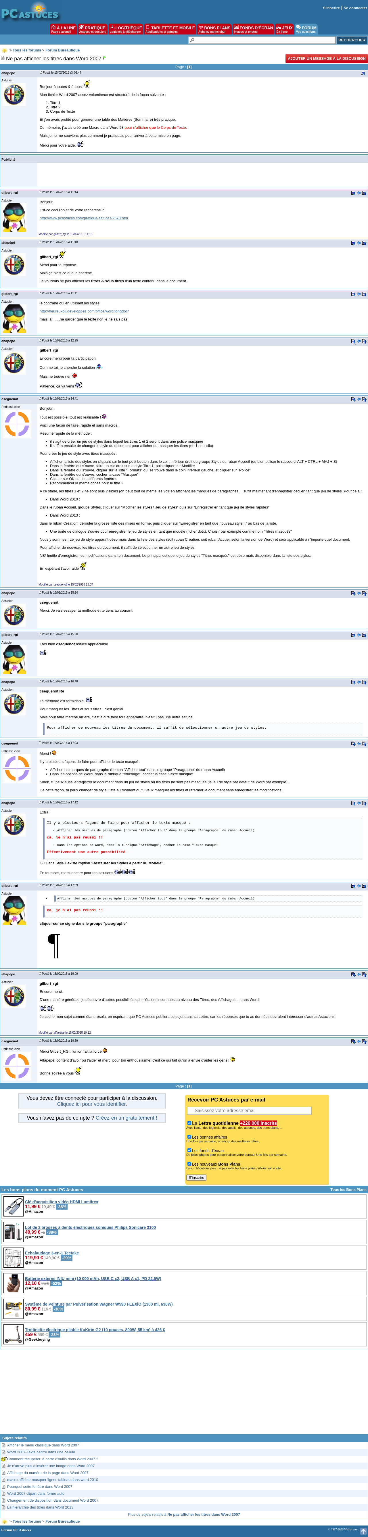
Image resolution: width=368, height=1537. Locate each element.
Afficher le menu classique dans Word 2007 (43, 1445)
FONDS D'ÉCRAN (253, 29)
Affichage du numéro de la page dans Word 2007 (48, 1473)
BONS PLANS (214, 29)
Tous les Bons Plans (348, 1189)
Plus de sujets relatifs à (184, 1514)
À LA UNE (63, 29)
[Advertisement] (184, 1394)
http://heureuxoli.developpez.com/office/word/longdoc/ (84, 311)
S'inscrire (331, 8)
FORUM (306, 29)
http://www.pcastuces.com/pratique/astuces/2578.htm (84, 218)
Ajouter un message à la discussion (327, 58)
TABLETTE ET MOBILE (170, 29)
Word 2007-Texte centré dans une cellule (41, 1452)
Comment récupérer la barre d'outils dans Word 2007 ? (52, 1459)
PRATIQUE (92, 29)
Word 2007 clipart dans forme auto (35, 1493)
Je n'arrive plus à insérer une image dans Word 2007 (51, 1466)
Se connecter (355, 8)
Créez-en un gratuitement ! (126, 1118)
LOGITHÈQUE (126, 29)
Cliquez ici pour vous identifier (91, 1104)
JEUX (284, 29)
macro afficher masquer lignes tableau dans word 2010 (52, 1479)
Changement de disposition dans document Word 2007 (52, 1500)
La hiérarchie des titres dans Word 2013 (40, 1507)
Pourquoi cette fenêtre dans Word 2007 (39, 1486)
